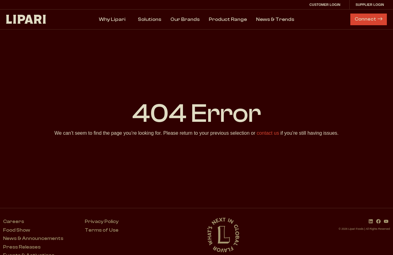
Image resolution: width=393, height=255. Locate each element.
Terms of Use (102, 230)
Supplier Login (371, 5)
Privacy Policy (102, 222)
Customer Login (326, 5)
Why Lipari (114, 19)
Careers (13, 222)
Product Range (228, 19)
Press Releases (22, 247)
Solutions (149, 19)
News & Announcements (33, 239)
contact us (268, 133)
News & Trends (275, 19)
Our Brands (185, 19)
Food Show (16, 230)
